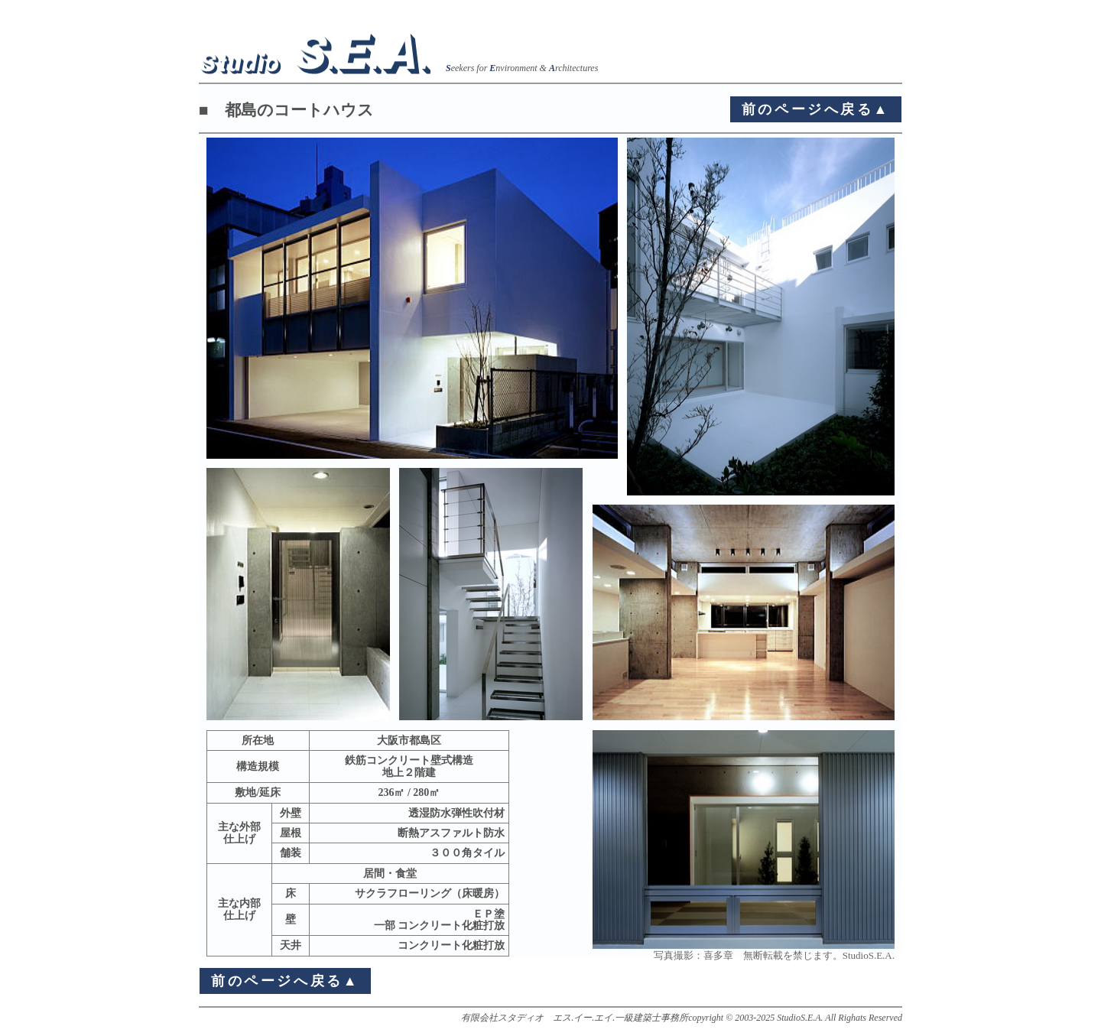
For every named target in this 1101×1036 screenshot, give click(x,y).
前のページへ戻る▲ (816, 109)
